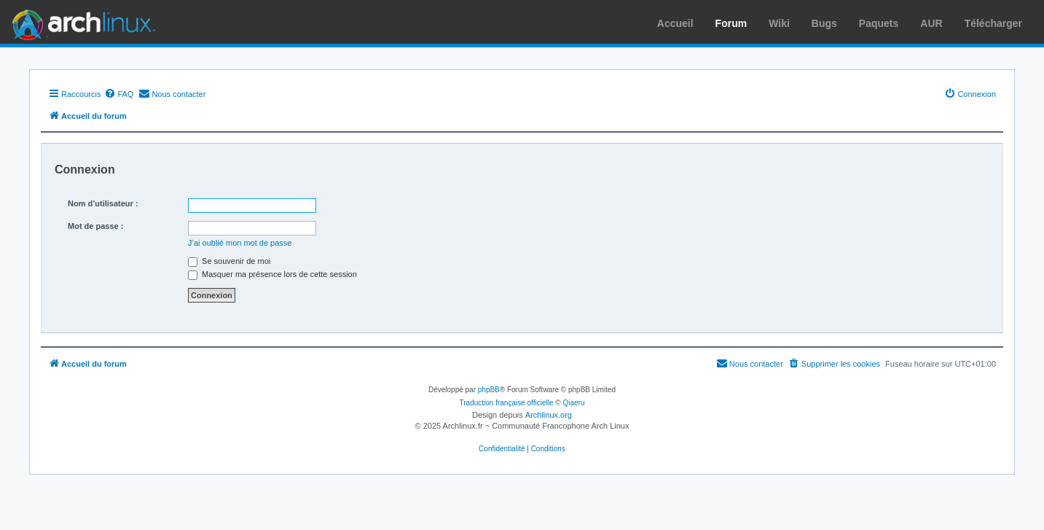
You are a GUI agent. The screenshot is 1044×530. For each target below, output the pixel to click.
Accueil (675, 23)
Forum (731, 23)
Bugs (824, 23)
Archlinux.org (548, 414)
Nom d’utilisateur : (103, 203)
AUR (931, 23)
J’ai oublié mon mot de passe (239, 242)
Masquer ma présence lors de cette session (272, 274)
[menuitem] (118, 94)
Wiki (779, 23)
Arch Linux (80, 21)
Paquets (878, 23)
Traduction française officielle (507, 403)
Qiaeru (573, 403)
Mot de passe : (95, 226)
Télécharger (993, 23)
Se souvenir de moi (229, 261)
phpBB (489, 390)
